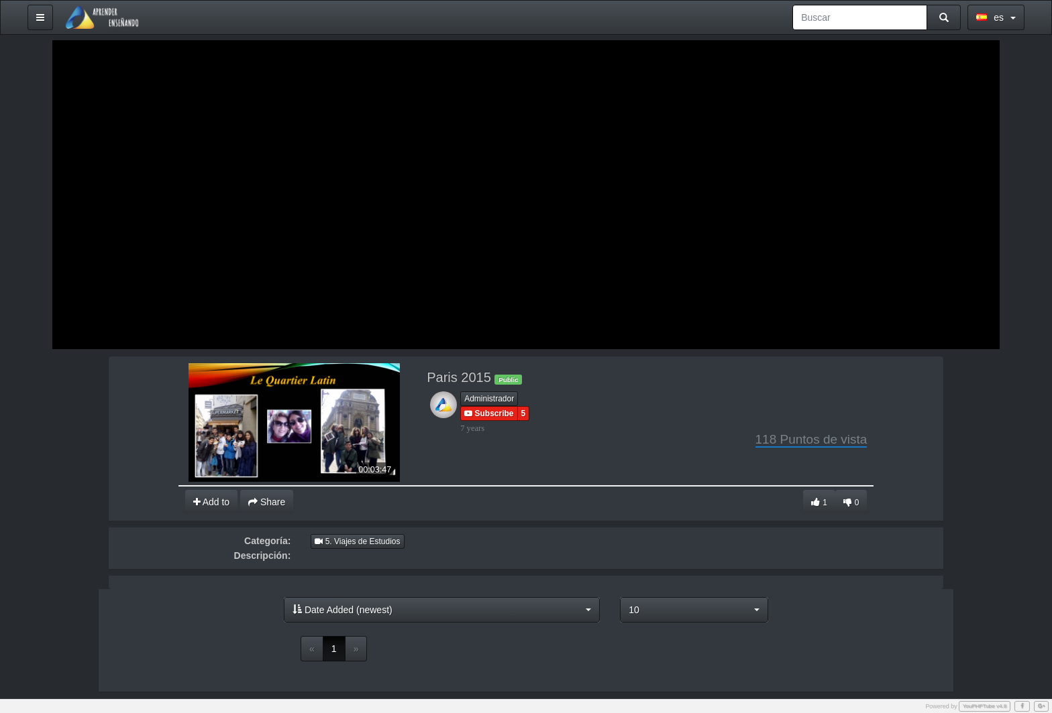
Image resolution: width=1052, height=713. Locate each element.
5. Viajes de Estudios (357, 541)
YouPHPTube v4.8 (985, 706)
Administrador (489, 398)
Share (266, 502)
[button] (442, 610)
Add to (211, 502)
